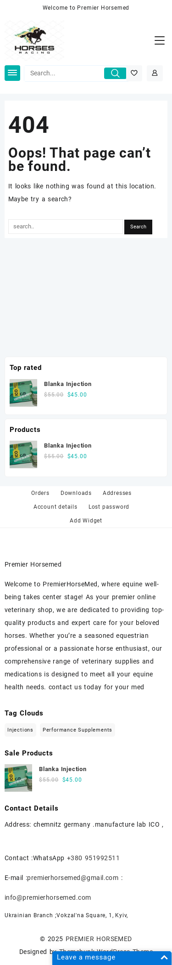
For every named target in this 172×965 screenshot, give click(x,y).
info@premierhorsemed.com (48, 897)
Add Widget (86, 520)
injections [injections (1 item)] (20, 730)
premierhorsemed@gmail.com (72, 877)
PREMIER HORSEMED (99, 938)
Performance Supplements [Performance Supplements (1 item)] (77, 730)
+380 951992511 (93, 858)
